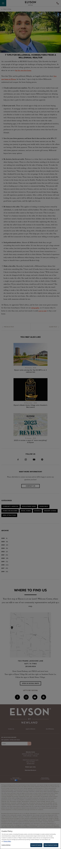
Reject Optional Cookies (51, 845)
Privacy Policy (7, 842)
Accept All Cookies (36, 845)
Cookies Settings (5, 845)
